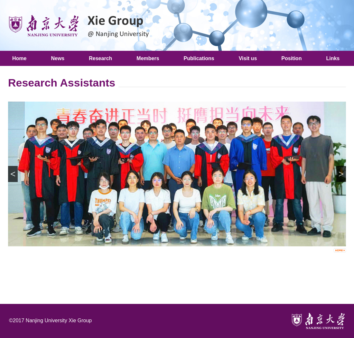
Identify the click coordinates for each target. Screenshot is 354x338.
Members (147, 58)
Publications (199, 58)
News (57, 58)
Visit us (248, 58)
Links (333, 58)
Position (291, 58)
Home (19, 58)
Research (100, 58)
